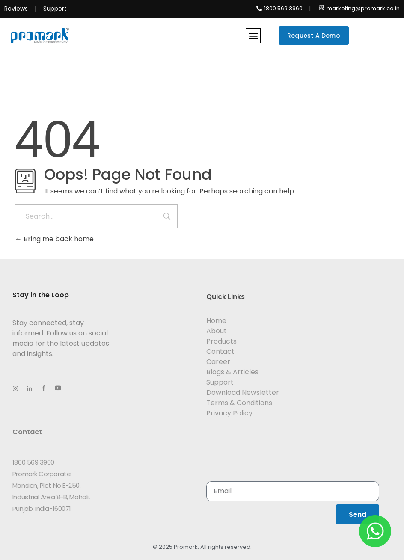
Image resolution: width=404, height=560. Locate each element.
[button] (253, 35)
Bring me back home (54, 239)
